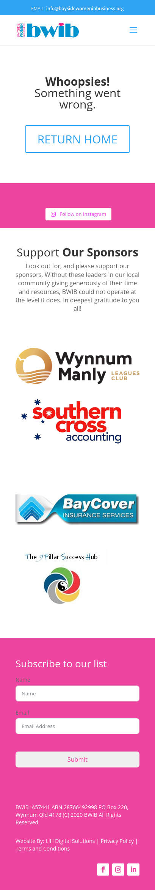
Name (23, 679)
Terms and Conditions (43, 848)
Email (22, 712)
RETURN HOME (78, 139)
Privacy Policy (117, 840)
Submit (77, 759)
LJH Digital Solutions (70, 840)
